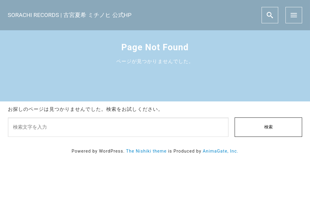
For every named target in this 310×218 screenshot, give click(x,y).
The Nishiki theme (146, 151)
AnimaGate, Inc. (221, 151)
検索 (268, 127)
